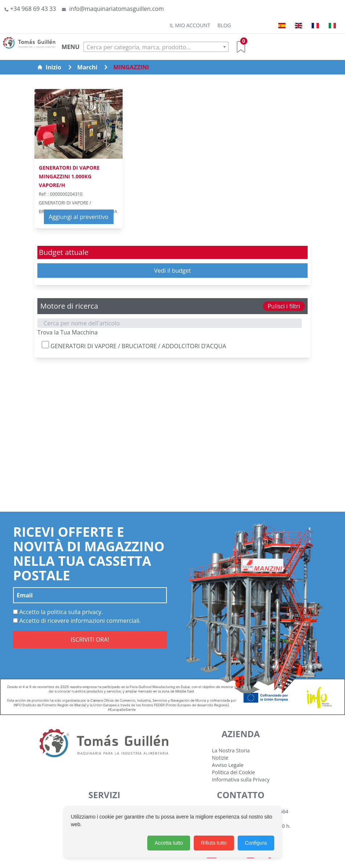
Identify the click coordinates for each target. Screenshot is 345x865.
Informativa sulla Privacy (241, 779)
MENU (70, 47)
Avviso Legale (227, 765)
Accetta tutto (169, 843)
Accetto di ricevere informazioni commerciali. (77, 621)
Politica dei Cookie (233, 772)
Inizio (49, 67)
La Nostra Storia (231, 750)
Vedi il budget (172, 271)
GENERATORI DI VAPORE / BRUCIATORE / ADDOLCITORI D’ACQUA (134, 345)
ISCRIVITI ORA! (90, 639)
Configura (256, 843)
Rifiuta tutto (214, 843)
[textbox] (156, 47)
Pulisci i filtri (284, 306)
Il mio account (190, 25)
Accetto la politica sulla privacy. (58, 612)
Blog (224, 25)
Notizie (220, 757)
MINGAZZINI (131, 67)
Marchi (87, 67)
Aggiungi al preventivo (78, 217)
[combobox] (156, 47)
